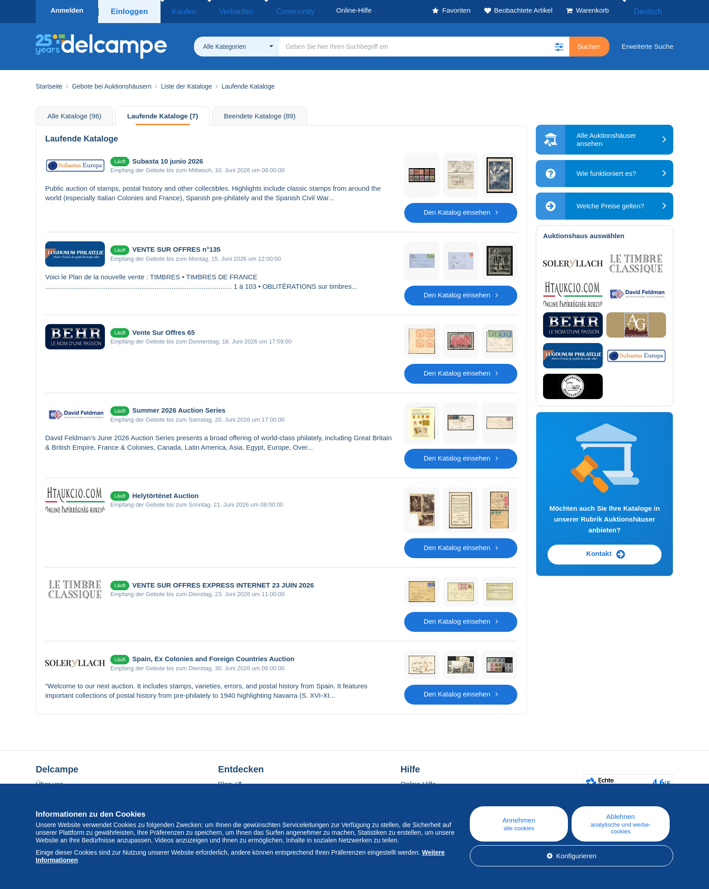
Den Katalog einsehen (461, 209)
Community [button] (270, 10)
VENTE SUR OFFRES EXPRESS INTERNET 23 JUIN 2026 (223, 582)
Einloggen (129, 10)
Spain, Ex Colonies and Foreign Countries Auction (213, 656)
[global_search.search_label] (424, 44)
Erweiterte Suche (647, 43)
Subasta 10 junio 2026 (167, 158)
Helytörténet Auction (165, 493)
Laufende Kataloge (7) (162, 113)
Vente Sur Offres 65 (163, 330)
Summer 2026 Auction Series (178, 407)
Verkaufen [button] (222, 10)
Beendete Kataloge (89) (259, 113)
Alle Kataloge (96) (74, 113)
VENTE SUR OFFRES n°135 (176, 246)
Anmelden (67, 10)
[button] (559, 44)
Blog (229, 781)
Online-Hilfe (418, 781)
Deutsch (654, 10)
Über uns (49, 781)
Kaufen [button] (180, 10)
